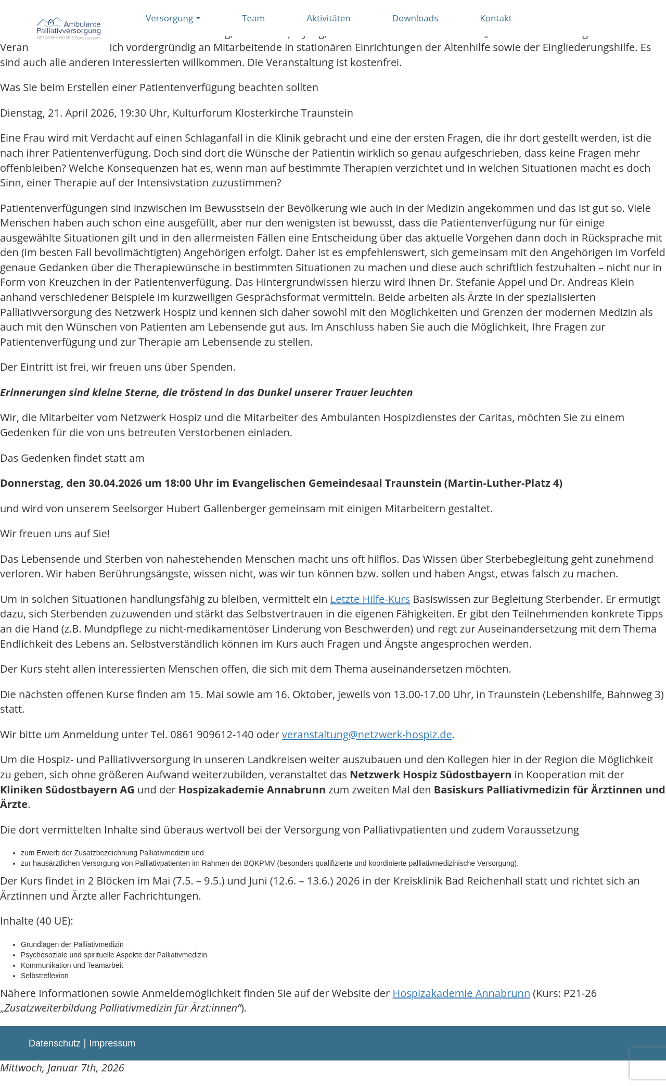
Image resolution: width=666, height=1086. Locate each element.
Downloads (415, 18)
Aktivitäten (328, 18)
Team (253, 18)
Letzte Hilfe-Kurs (370, 599)
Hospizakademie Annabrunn (461, 993)
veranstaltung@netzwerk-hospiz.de (367, 734)
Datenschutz (55, 1043)
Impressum (112, 1043)
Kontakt (496, 18)
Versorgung (173, 18)
